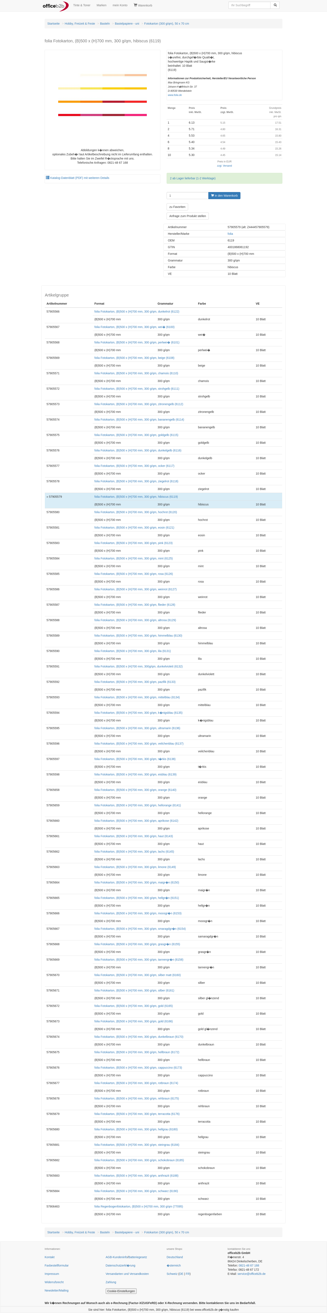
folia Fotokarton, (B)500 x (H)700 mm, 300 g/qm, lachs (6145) (134, 851)
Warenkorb (143, 5)
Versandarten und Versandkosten (127, 1273)
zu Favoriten (177, 207)
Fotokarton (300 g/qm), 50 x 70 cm (166, 23)
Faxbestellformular (57, 1265)
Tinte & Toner (82, 5)
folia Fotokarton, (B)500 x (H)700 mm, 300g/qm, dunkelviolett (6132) (138, 666)
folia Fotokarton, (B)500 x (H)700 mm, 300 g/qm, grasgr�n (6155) (137, 944)
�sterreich (174, 1265)
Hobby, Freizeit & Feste (80, 23)
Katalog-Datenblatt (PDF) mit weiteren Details (77, 178)
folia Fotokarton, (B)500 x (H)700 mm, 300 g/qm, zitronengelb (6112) (138, 404)
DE (181, 1273)
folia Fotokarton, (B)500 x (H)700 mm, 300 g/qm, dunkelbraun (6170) (138, 1036)
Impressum (52, 1273)
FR (188, 1273)
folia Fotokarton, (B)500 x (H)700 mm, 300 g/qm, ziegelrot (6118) (136, 481)
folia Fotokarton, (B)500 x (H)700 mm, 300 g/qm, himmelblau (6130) (138, 635)
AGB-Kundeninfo (117, 1257)
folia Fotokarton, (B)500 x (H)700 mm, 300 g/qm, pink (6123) (133, 543)
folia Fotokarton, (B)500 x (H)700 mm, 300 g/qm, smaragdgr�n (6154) (140, 928)
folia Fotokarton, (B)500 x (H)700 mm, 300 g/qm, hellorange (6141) (137, 805)
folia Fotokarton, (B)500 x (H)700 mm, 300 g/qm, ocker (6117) (134, 465)
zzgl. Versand (224, 165)
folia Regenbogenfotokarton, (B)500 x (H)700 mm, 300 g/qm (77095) (138, 1206)
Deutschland (175, 1257)
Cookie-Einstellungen (121, 1291)
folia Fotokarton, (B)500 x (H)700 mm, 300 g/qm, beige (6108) (134, 357)
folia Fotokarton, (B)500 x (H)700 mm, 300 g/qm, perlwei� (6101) (137, 342)
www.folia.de (175, 95)
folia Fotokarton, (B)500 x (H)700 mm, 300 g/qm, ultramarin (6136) (137, 728)
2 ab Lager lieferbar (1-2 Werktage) (192, 178)
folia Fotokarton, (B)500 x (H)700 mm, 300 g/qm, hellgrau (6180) (136, 1129)
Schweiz (172, 1273)
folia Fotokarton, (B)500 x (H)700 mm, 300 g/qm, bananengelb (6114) (139, 419)
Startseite (53, 23)
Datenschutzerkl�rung (120, 1265)
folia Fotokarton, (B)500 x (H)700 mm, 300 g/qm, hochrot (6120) (135, 512)
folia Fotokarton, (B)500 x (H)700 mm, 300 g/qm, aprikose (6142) (136, 820)
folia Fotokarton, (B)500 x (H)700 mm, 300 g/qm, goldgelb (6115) (136, 435)
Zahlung (111, 1282)
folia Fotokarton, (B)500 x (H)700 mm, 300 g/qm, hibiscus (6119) (136, 496)
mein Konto (120, 5)
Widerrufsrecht (54, 1282)
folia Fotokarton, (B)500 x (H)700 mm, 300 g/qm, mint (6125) (133, 558)
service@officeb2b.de (252, 1273)
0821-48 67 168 (249, 1265)
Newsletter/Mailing (56, 1290)
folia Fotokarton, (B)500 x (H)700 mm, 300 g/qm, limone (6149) (135, 867)
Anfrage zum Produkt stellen (187, 216)
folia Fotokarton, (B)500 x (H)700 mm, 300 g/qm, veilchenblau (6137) (139, 743)
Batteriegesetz (137, 1257)
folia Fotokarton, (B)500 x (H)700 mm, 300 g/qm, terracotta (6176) (137, 1114)
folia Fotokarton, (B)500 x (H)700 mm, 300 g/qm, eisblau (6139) (135, 774)
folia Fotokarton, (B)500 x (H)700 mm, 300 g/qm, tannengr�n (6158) (138, 959)
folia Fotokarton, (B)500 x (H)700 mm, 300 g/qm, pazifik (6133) (135, 682)
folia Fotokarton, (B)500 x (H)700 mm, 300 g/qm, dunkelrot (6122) (136, 311)
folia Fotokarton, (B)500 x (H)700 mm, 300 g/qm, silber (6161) (134, 990)
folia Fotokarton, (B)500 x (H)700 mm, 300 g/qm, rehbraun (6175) (136, 1098)
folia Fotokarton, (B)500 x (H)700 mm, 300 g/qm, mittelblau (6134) (137, 697)
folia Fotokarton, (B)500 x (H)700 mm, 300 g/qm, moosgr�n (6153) (138, 913)
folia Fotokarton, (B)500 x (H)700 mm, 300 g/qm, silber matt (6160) (137, 975)
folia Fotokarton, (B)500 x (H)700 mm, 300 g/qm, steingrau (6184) (136, 1144)
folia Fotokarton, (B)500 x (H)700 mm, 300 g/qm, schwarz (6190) (136, 1191)
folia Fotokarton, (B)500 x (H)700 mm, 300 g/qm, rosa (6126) (133, 573)
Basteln (105, 23)
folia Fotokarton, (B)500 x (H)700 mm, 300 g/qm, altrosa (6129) (135, 620)
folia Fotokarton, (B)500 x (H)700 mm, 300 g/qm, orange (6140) (135, 790)
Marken (102, 5)
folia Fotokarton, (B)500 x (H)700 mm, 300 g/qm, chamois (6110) (136, 373)
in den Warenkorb (224, 195)
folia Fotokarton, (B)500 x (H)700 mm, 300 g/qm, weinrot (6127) (135, 589)
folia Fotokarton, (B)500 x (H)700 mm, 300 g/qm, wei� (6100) (134, 327)
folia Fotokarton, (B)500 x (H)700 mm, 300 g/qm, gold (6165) (133, 1006)
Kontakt (49, 1257)
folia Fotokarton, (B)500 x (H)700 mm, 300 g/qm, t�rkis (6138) (135, 759)
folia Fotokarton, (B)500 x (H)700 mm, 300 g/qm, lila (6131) (132, 651)
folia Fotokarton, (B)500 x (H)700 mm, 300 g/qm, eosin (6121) (134, 527)
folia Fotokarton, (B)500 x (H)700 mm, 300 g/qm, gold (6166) (133, 1021)
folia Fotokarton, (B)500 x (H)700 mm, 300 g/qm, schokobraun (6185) (139, 1160)
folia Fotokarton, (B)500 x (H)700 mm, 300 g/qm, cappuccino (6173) (138, 1067)
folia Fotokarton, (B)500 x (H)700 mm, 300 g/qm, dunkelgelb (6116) (137, 450)
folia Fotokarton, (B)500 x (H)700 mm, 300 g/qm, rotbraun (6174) (136, 1083)
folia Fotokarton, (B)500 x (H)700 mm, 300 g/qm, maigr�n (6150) (136, 882)
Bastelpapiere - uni (127, 23)
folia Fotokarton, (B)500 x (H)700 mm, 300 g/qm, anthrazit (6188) (136, 1175)
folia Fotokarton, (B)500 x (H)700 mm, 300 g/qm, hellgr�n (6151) (136, 898)
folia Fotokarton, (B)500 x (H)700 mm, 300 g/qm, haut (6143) (133, 836)
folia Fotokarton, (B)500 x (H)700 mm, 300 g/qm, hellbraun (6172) (136, 1052)
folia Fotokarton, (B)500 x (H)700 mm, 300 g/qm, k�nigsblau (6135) (138, 712)
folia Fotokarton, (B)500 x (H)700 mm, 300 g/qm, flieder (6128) (134, 604)
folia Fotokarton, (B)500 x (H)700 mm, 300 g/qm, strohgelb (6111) (136, 388)
